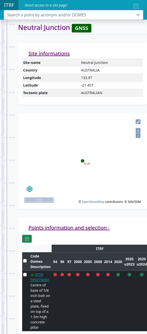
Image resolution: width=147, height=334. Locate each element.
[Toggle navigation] (136, 6)
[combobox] (73, 15)
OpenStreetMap (93, 202)
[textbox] (70, 15)
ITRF (9, 5)
